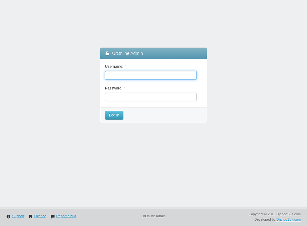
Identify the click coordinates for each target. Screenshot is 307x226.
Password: (113, 88)
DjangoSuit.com (288, 219)
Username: (114, 66)
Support (15, 216)
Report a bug (63, 216)
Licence (37, 216)
